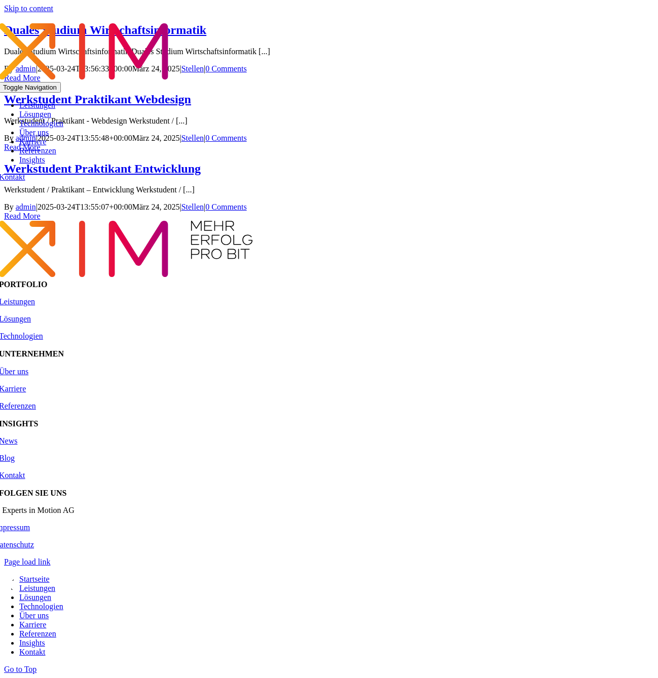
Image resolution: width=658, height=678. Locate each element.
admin (26, 207)
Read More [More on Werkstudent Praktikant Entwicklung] (22, 216)
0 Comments (225, 207)
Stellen (192, 207)
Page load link (27, 561)
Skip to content (28, 8)
